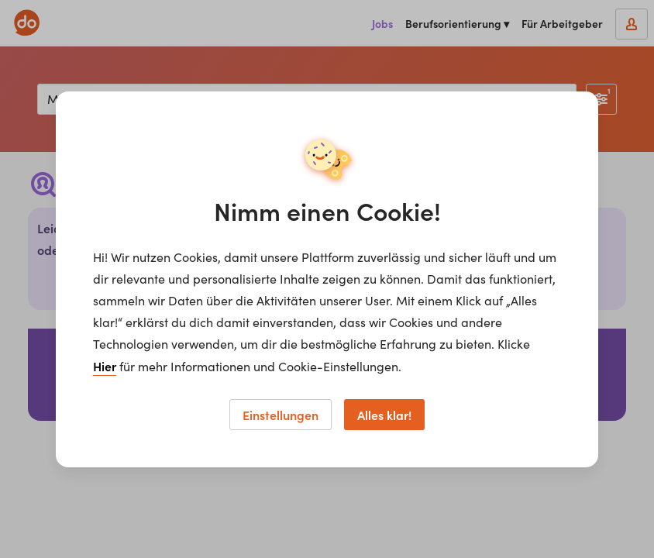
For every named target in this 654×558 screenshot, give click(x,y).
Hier (104, 365)
